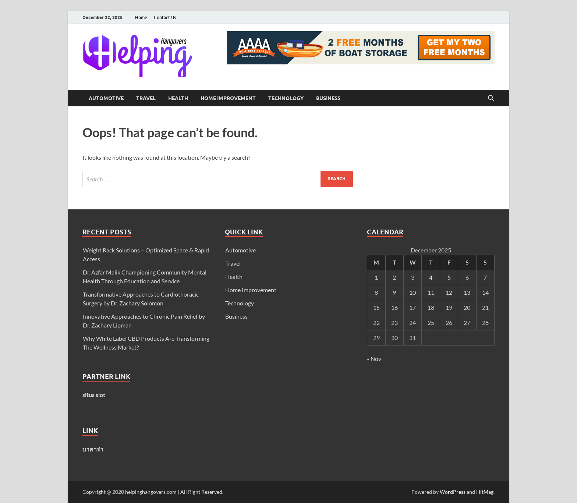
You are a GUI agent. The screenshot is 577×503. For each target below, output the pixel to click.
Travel (146, 98)
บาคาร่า (92, 449)
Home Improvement (228, 98)
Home (141, 17)
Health (178, 98)
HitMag (484, 492)
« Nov (374, 358)
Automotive (106, 98)
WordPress (453, 492)
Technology (286, 98)
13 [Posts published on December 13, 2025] (467, 292)
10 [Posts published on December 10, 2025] (412, 292)
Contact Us (165, 17)
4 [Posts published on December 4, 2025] (430, 277)
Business (328, 98)
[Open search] (490, 98)
